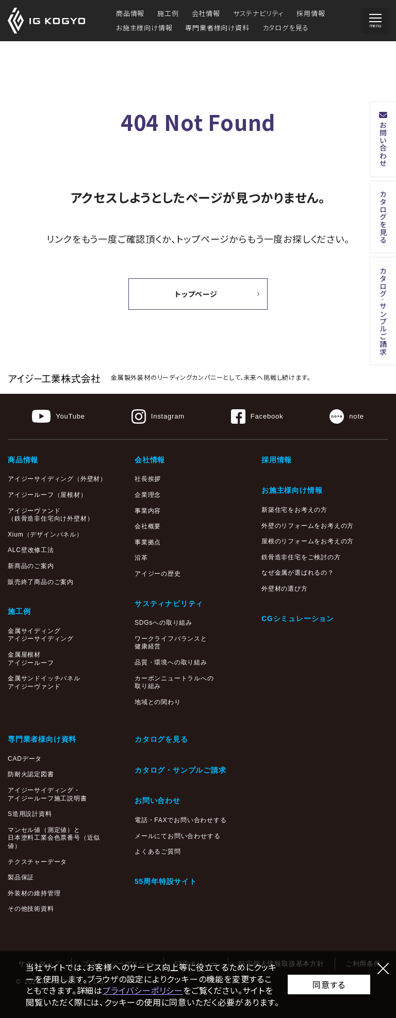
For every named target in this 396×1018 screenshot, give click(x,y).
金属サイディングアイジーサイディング (41, 635)
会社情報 (206, 13)
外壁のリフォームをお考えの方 (307, 525)
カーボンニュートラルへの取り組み (174, 682)
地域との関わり (158, 702)
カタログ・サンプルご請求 (180, 770)
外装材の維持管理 (34, 893)
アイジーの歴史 (158, 573)
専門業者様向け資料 (217, 27)
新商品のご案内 (31, 566)
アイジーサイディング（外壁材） (57, 478)
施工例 (167, 13)
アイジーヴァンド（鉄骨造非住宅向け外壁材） (50, 515)
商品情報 (130, 13)
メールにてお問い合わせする (177, 836)
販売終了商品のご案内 (41, 582)
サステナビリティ (258, 13)
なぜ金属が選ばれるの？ (297, 572)
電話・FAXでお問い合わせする (181, 820)
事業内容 (148, 510)
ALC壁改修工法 (31, 550)
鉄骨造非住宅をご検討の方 (301, 557)
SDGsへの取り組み (163, 622)
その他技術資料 (31, 908)
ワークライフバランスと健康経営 (171, 642)
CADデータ (25, 758)
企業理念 (148, 494)
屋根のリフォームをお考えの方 (307, 541)
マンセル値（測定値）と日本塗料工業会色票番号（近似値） (54, 837)
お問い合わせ (157, 800)
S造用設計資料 (30, 813)
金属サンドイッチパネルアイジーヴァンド (44, 682)
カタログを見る (285, 27)
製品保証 (21, 877)
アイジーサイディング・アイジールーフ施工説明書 (47, 794)
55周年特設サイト (166, 881)
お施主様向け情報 (144, 27)
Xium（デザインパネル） (45, 534)
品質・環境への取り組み (171, 662)
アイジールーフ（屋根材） (47, 494)
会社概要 (148, 526)
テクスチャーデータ (37, 861)
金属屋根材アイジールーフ (31, 658)
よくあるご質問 (158, 851)
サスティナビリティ (169, 603)
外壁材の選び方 (284, 588)
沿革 (141, 557)
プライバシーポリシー (143, 990)
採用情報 (310, 13)
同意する (328, 984)
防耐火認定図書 (31, 774)
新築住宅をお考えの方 (294, 509)
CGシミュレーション (297, 618)
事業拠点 (148, 542)
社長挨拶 (148, 478)
